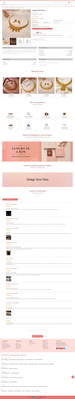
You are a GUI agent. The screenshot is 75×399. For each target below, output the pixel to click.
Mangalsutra (29, 4)
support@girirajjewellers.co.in (62, 345)
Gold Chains (23, 4)
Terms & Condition (32, 342)
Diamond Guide (45, 342)
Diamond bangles (12, 359)
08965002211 (63, 342)
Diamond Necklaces (13, 381)
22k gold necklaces (12, 7)
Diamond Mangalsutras (15, 373)
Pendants (45, 4)
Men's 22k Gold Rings (26, 390)
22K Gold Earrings (4, 364)
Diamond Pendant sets (23, 386)
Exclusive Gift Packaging (6, 346)
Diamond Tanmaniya (33, 386)
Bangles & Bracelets (12, 4)
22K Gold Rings (4, 390)
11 (44, 329)
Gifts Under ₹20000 (13, 377)
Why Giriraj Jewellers (5, 345)
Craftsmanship (45, 347)
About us (3, 342)
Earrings (18, 4)
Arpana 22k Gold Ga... (29, 96)
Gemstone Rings (18, 390)
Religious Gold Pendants (42, 386)
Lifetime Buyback (18, 345)
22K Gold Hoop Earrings (13, 364)
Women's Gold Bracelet (38, 359)
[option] (16, 23)
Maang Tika (20, 377)
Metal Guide (45, 345)
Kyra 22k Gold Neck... (46, 96)
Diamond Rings (11, 390)
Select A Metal (34, 20)
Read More (71, 36)
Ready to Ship (61, 4)
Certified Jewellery (5, 347)
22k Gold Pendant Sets (5, 386)
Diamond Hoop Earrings (23, 364)
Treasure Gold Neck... (11, 96)
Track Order (18, 348)
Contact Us (58, 346)
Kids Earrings (51, 364)
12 (46, 329)
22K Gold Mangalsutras (5, 373)
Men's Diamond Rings (36, 390)
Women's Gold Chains (13, 368)
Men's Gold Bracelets (29, 359)
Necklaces (41, 4)
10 (42, 329)
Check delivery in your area (57, 20)
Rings (49, 4)
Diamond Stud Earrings (33, 364)
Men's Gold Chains (4, 368)
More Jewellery (35, 4)
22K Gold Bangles (4, 359)
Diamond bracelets (20, 359)
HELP (73, 376)
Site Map (3, 348)
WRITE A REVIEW (10, 199)
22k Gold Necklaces (4, 381)
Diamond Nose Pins (4, 377)
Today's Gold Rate (55, 4)
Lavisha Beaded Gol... (64, 96)
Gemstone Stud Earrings (43, 364)
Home (3, 7)
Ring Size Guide (18, 347)
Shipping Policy (18, 346)
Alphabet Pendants (14, 386)
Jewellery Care (45, 346)
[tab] (39, 32)
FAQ (16, 342)
